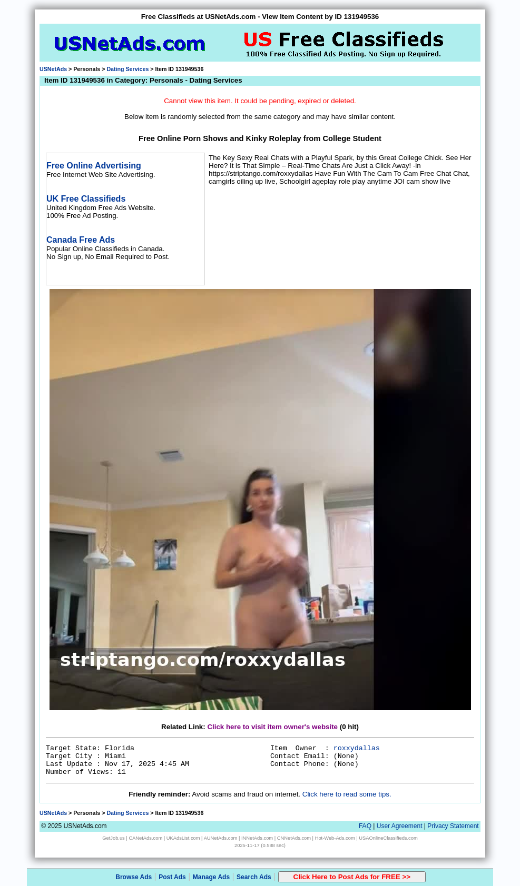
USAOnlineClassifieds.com (388, 838)
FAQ (365, 826)
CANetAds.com (145, 838)
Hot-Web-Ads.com (335, 838)
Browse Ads (133, 877)
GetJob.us (113, 838)
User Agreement (400, 826)
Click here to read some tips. (346, 794)
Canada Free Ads (80, 239)
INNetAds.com (257, 838)
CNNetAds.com (294, 838)
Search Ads (254, 877)
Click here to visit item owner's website (272, 727)
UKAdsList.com (183, 838)
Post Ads (172, 877)
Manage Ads (211, 877)
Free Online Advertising (93, 165)
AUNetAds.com (221, 838)
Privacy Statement (452, 826)
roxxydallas (356, 748)
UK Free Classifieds (85, 198)
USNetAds (53, 69)
